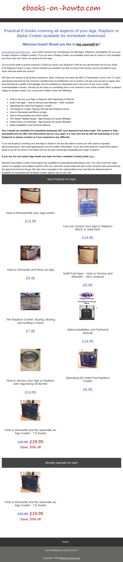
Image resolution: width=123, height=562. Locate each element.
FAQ (57, 133)
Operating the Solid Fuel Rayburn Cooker (88, 379)
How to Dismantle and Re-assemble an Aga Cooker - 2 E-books (30, 431)
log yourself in (87, 44)
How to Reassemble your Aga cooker (30, 213)
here (91, 156)
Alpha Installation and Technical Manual (87, 331)
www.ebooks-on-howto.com (16, 52)
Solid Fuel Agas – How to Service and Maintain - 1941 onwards (87, 275)
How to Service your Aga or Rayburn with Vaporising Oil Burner (30, 382)
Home (104, 2)
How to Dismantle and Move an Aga (30, 269)
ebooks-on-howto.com (70, 558)
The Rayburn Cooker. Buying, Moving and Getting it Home (30, 321)
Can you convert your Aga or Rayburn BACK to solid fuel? (87, 228)
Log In (117, 2)
